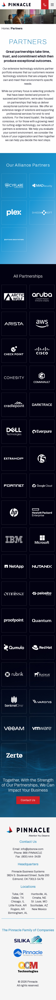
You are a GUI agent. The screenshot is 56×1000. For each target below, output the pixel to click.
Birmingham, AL (17, 912)
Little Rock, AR (18, 905)
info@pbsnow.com (32, 849)
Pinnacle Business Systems (28, 871)
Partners (16, 28)
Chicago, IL (17, 901)
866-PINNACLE (32, 852)
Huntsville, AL (39, 894)
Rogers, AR (18, 909)
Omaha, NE (39, 897)
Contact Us (28, 800)
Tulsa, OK (17, 894)
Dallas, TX (18, 897)
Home (5, 28)
